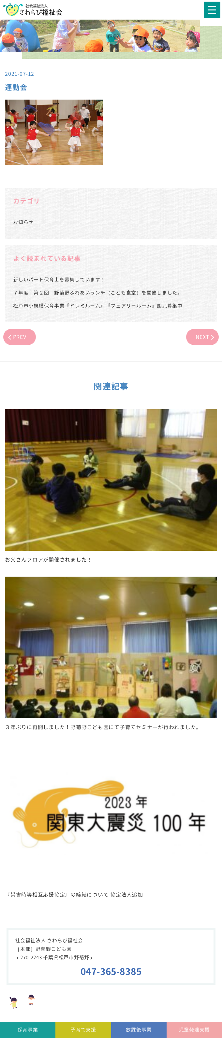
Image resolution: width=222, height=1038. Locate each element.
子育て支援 (83, 1029)
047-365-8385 (111, 971)
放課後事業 (139, 1029)
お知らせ (23, 222)
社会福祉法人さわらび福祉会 (37, 9)
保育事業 (28, 1029)
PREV (19, 337)
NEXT (203, 337)
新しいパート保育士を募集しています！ (59, 279)
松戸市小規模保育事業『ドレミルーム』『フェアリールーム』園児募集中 (98, 305)
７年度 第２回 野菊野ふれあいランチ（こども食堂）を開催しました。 (98, 292)
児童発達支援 (194, 1029)
